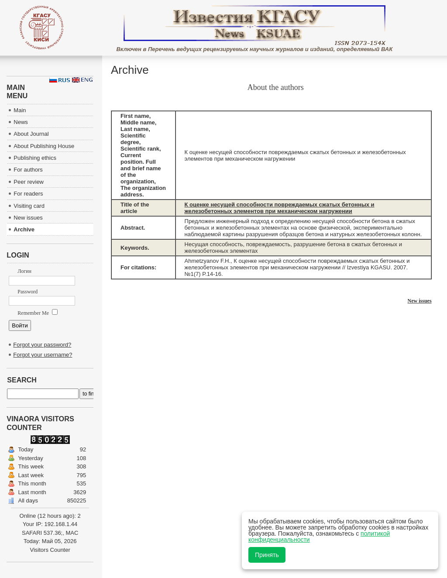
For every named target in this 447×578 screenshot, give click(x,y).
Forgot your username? (42, 354)
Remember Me (37, 313)
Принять (267, 554)
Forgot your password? (42, 344)
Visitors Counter (50, 550)
